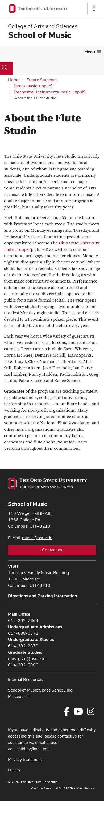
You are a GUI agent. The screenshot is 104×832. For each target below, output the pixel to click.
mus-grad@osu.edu (26, 658)
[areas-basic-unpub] (33, 86)
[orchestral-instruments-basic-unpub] (50, 92)
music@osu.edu (37, 537)
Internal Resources (25, 679)
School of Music (39, 34)
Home (13, 80)
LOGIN (14, 770)
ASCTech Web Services (79, 788)
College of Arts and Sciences (42, 26)
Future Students (42, 80)
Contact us (52, 550)
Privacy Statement (25, 759)
